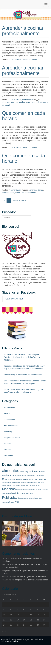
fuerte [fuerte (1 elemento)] (13, 485)
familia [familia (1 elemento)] (4, 485)
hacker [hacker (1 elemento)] (18, 485)
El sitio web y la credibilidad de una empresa (23, 375)
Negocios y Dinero (12, 438)
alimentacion (15, 60)
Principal (7, 450)
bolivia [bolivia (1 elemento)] (24, 476)
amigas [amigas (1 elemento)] (22, 471)
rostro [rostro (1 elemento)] (40, 498)
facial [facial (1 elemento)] (42, 482)
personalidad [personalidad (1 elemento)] (25, 493)
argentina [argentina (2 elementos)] (30, 471)
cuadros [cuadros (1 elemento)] (17, 482)
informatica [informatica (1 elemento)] (33, 485)
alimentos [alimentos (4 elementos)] (10, 470)
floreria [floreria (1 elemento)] (9, 485)
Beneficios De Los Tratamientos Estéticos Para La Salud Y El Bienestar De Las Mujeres (25, 382)
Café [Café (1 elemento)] (33, 476)
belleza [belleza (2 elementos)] (10, 475)
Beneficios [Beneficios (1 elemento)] (18, 476)
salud (28, 102)
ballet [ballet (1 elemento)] (3, 476)
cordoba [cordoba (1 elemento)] (14, 479)
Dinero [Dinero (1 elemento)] (29, 482)
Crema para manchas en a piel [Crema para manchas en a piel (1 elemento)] (27, 479)
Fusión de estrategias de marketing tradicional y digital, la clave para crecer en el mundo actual (24, 367)
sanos (17, 193)
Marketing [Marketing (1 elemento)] (45, 489)
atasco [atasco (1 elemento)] (43, 471)
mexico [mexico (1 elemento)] (4, 493)
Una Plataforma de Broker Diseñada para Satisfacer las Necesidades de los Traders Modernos (22, 357)
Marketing (8, 432)
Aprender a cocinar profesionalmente (22, 30)
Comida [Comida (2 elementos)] (6, 479)
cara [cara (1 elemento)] (37, 476)
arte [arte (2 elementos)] (38, 471)
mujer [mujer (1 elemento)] (9, 493)
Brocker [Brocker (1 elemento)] (29, 476)
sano (12, 193)
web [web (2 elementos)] (17, 501)
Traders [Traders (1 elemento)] (11, 502)
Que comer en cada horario (23, 115)
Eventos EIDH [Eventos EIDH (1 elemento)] (35, 482)
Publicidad (8, 456)
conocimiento (28, 99)
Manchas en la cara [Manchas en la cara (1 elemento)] (22, 489)
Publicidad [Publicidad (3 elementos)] (10, 497)
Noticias (7, 444)
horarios (5, 193)
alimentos (6, 102)
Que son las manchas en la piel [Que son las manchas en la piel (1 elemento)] (28, 498)
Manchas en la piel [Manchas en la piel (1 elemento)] (35, 489)
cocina (22, 102)
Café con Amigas (14, 298)
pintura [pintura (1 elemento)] (32, 493)
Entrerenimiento (11, 425)
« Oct (4, 631)
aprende (14, 102)
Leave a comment (29, 60)
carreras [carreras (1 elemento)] (41, 476)
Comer (40, 190)
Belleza (7, 413)
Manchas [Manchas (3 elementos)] (9, 489)
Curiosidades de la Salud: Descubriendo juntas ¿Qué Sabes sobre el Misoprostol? (24, 390)
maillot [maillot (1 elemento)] (39, 485)
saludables (36, 102)
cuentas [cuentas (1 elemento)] (23, 482)
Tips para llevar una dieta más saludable (31, 580)
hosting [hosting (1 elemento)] (26, 485)
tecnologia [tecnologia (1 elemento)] (5, 502)
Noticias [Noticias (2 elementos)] (16, 493)
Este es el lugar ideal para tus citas (31, 576)
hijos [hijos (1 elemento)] (22, 485)
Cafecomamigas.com (24, 639)
